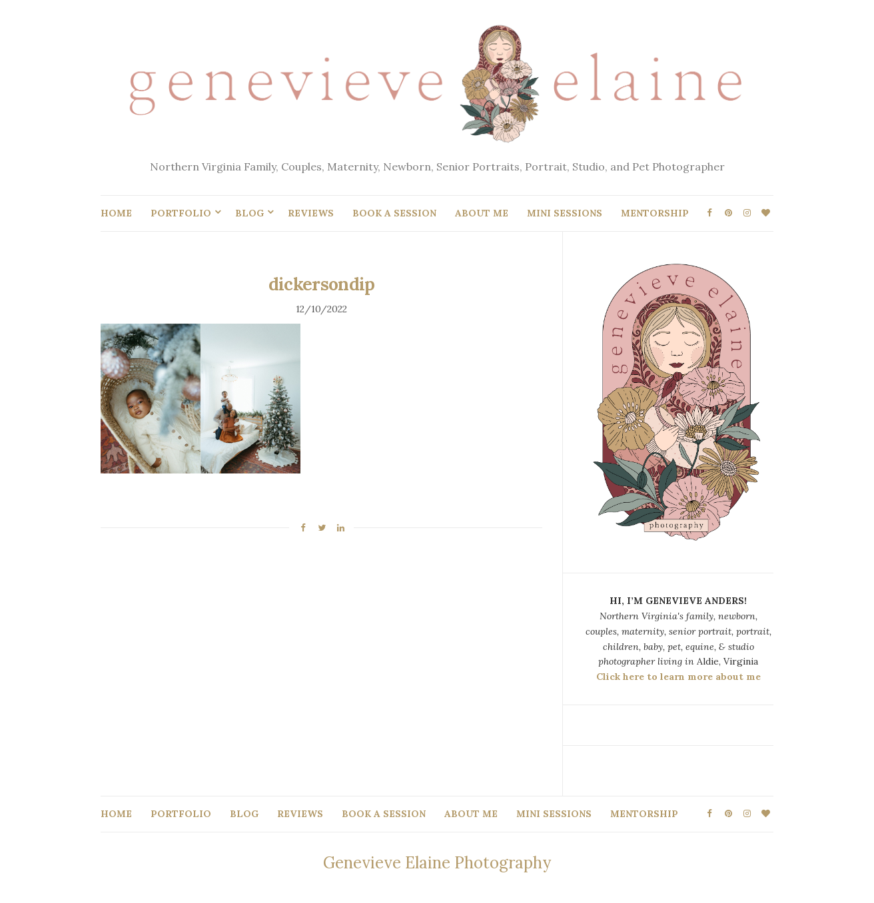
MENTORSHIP (655, 213)
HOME (116, 213)
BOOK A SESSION (394, 213)
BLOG (249, 213)
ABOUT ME (481, 213)
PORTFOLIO (181, 213)
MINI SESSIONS (564, 213)
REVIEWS (311, 213)
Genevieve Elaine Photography (437, 862)
